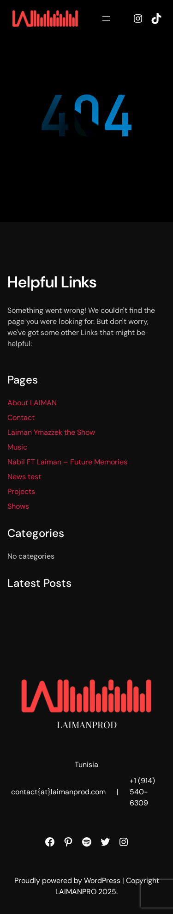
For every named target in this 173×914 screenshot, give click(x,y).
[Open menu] (106, 18)
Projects (21, 491)
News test (24, 476)
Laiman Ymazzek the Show (51, 432)
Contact (21, 417)
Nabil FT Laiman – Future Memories (67, 462)
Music (17, 447)
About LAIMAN (32, 403)
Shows (18, 506)
